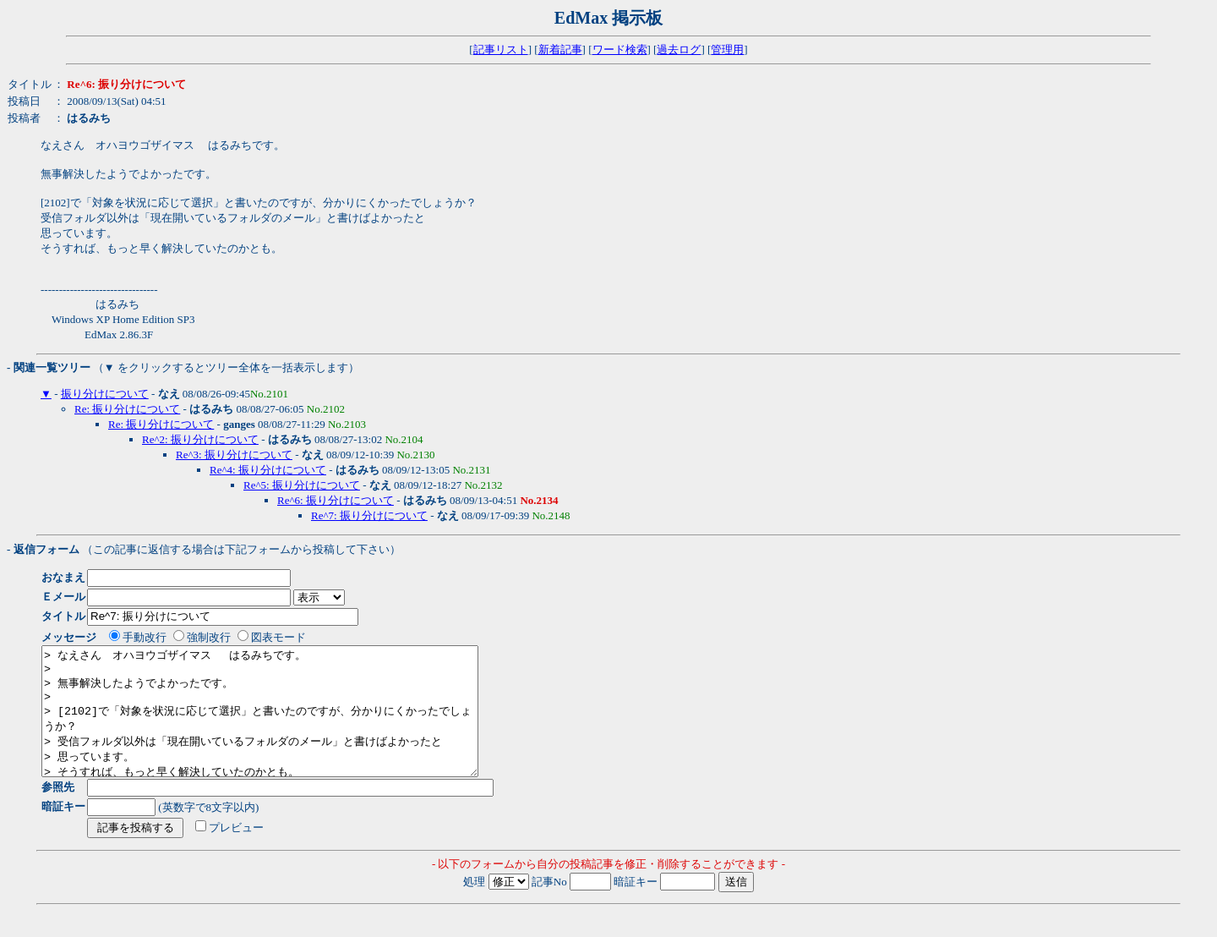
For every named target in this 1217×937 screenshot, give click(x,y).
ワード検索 (619, 49)
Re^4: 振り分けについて (268, 469)
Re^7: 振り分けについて (369, 515)
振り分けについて (105, 393)
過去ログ (679, 49)
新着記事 (560, 49)
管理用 (727, 49)
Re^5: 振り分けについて (301, 485)
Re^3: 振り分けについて (234, 454)
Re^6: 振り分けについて (335, 500)
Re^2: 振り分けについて (200, 439)
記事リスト (500, 49)
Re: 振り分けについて (127, 409)
